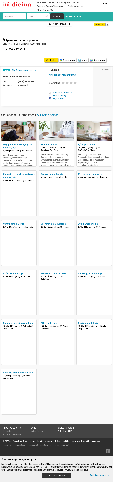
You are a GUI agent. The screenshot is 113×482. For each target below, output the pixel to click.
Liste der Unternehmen (59, 24)
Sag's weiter (56, 98)
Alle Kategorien (64, 2)
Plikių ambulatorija (50, 323)
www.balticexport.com (64, 445)
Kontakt (32, 441)
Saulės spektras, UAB (18, 441)
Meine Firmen (45, 10)
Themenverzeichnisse (12, 434)
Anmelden (95, 441)
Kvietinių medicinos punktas (18, 372)
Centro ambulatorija (13, 224)
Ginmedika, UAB (49, 144)
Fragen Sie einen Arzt (56, 6)
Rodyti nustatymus (100, 475)
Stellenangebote (75, 6)
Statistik (86, 441)
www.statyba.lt (20, 445)
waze (82, 60)
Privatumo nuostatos (45, 441)
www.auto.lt (33, 445)
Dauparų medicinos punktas (18, 323)
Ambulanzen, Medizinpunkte (62, 75)
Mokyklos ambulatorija (90, 174)
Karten (76, 2)
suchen (57, 16)
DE (105, 3)
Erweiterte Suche (73, 16)
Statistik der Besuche (60, 92)
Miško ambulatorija (13, 273)
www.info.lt (7, 445)
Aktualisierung (57, 95)
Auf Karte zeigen (47, 115)
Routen (40, 431)
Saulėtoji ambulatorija (52, 174)
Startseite (7, 431)
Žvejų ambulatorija (88, 224)
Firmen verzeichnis (46, 2)
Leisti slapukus (56, 475)
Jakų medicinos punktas (53, 273)
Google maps (67, 60)
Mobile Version (65, 431)
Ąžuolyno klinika (86, 144)
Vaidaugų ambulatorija (90, 273)
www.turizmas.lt (46, 445)
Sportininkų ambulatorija (54, 224)
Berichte (41, 6)
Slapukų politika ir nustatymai (68, 441)
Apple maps (97, 60)
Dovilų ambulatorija (88, 323)
